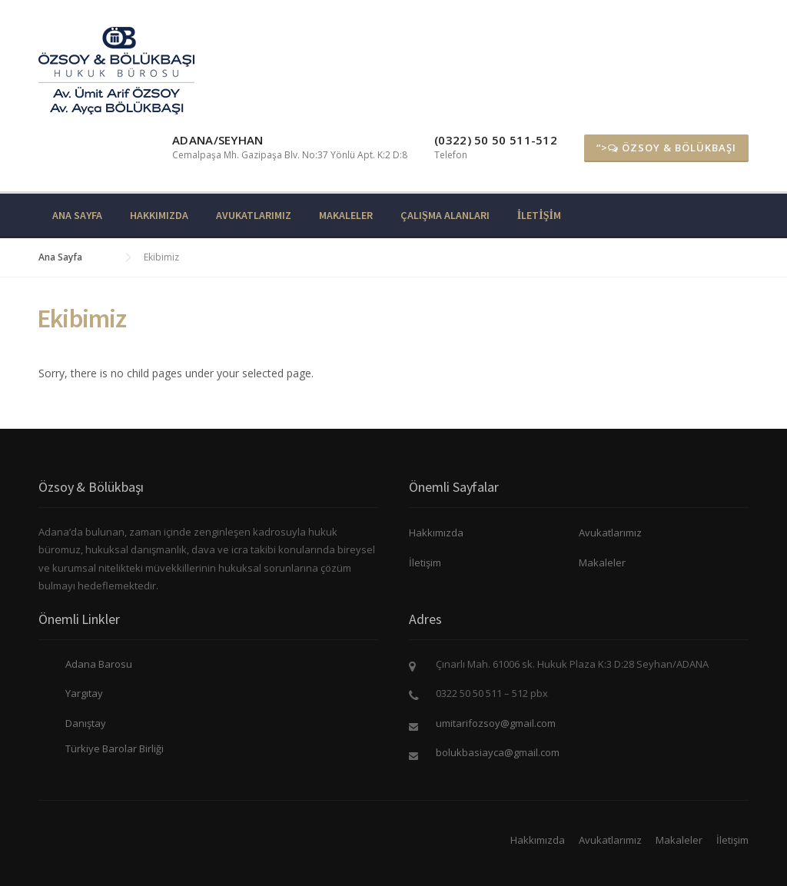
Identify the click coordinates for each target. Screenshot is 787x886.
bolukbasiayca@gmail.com (498, 752)
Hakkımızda (159, 215)
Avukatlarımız (253, 215)
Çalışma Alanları (445, 215)
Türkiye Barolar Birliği (114, 748)
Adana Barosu (98, 664)
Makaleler (346, 215)
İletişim (539, 215)
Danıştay (85, 723)
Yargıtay (84, 693)
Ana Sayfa (77, 215)
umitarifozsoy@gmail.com (496, 723)
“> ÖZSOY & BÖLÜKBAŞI (666, 147)
